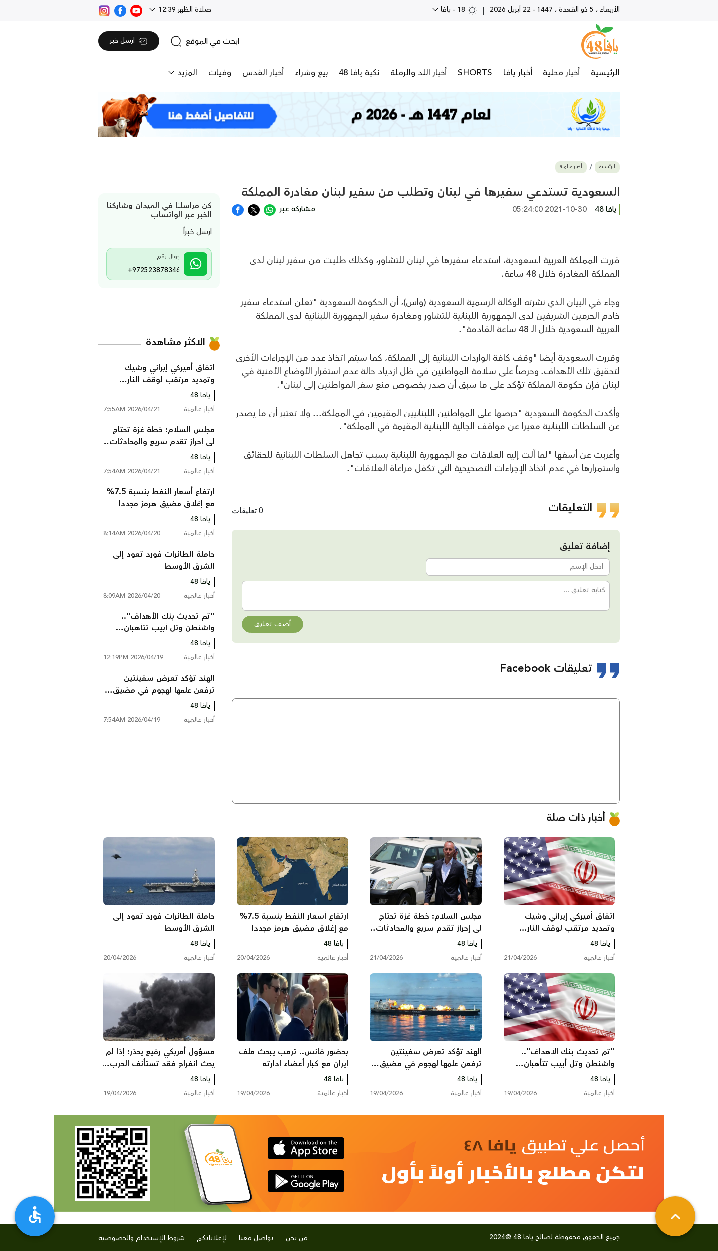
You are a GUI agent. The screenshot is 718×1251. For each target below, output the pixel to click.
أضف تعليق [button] (272, 624)
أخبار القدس (263, 72)
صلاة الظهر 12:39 (183, 9)
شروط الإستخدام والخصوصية (141, 1238)
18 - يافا (458, 9)
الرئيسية (605, 72)
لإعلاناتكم (212, 1238)
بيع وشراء (311, 72)
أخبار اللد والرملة (418, 72)
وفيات (219, 72)
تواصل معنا (256, 1238)
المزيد (186, 72)
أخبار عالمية (571, 167)
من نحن (297, 1238)
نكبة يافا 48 (359, 72)
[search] (204, 41)
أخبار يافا (517, 72)
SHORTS (475, 72)
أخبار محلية (561, 72)
